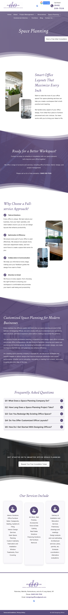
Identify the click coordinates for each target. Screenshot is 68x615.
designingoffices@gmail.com (36, 597)
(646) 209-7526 (45, 173)
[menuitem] (9, 14)
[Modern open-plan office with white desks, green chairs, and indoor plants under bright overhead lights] (13, 92)
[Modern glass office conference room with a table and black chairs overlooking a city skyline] (42, 258)
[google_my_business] (37, 6)
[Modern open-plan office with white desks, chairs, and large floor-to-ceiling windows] (26, 109)
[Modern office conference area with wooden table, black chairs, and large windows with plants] (54, 240)
